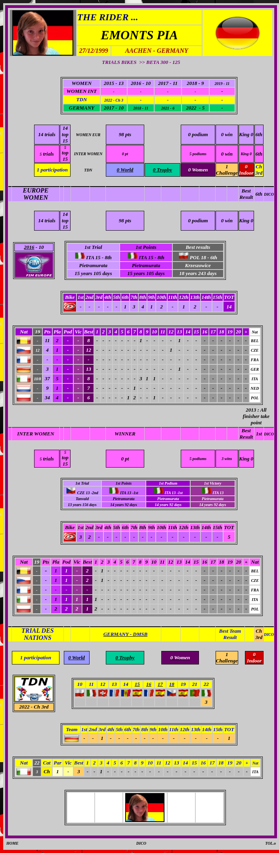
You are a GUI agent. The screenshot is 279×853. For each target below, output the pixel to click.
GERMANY (81, 108)
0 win (227, 134)
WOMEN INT (82, 91)
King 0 (246, 134)
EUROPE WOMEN (36, 194)
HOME (12, 843)
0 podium (198, 134)
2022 (24, 707)
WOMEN (82, 83)
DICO (269, 194)
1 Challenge (227, 170)
